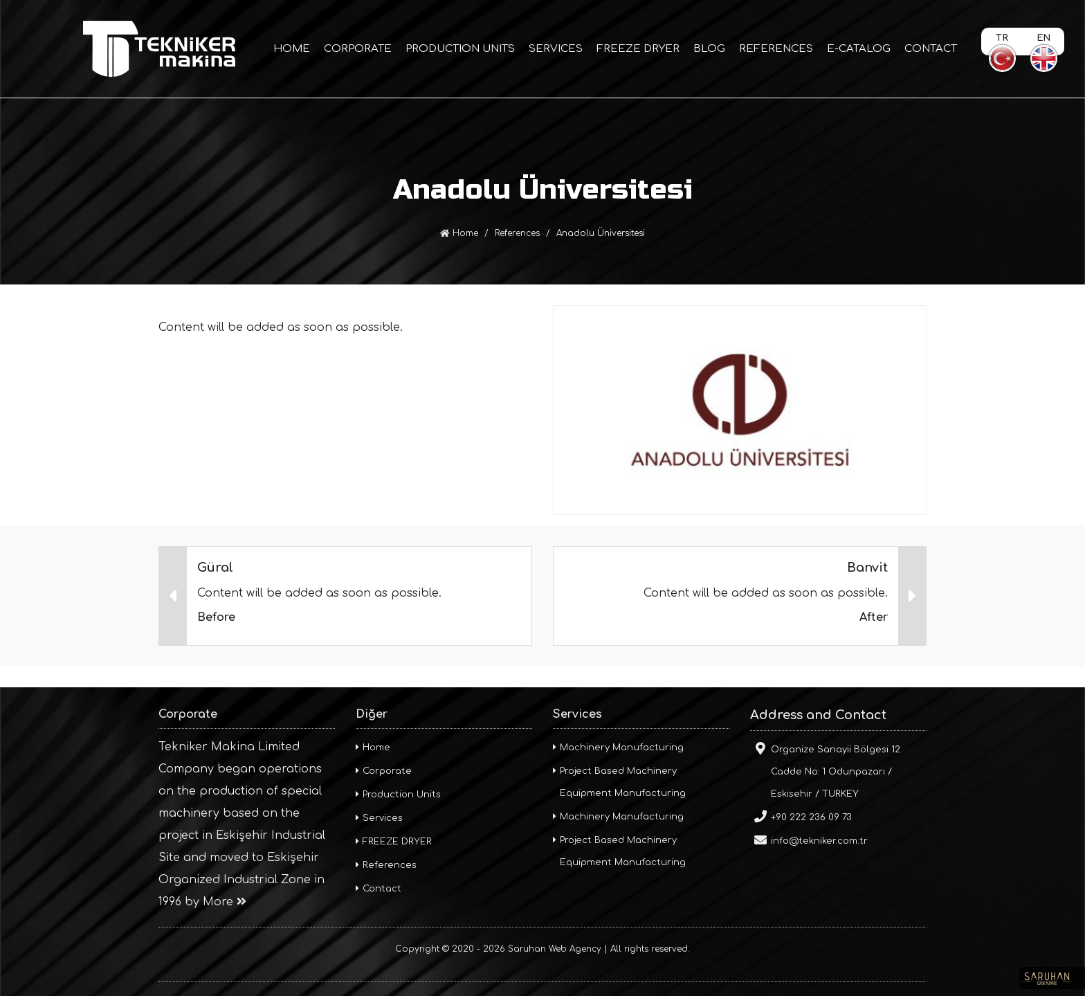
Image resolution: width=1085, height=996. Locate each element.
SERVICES (556, 49)
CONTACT (930, 49)
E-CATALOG (859, 49)
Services (379, 818)
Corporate (384, 771)
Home (459, 233)
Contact (378, 889)
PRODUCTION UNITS (460, 49)
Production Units (398, 794)
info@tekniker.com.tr (809, 839)
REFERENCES (776, 49)
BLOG (709, 49)
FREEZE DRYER (638, 49)
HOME (291, 49)
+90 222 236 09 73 (801, 816)
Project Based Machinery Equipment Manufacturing (619, 782)
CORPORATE (358, 49)
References (517, 233)
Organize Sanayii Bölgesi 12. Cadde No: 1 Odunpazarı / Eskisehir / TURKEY (826, 770)
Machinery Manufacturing (618, 747)
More (224, 902)
